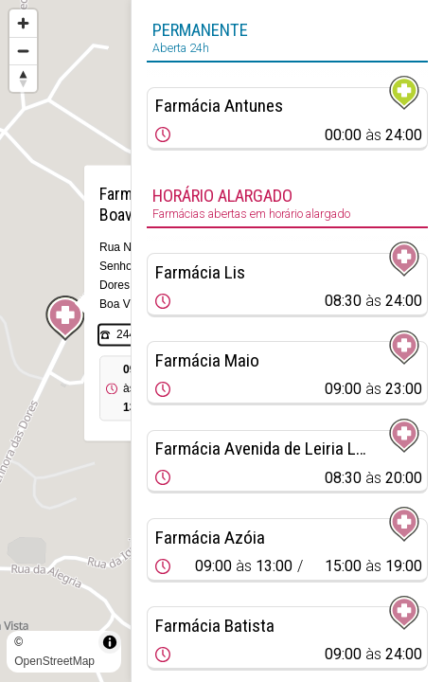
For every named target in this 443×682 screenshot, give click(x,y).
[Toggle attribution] (109, 642)
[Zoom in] (23, 23)
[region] (65, 341)
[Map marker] (65, 318)
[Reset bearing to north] (23, 78)
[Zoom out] (23, 50)
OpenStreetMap (54, 661)
